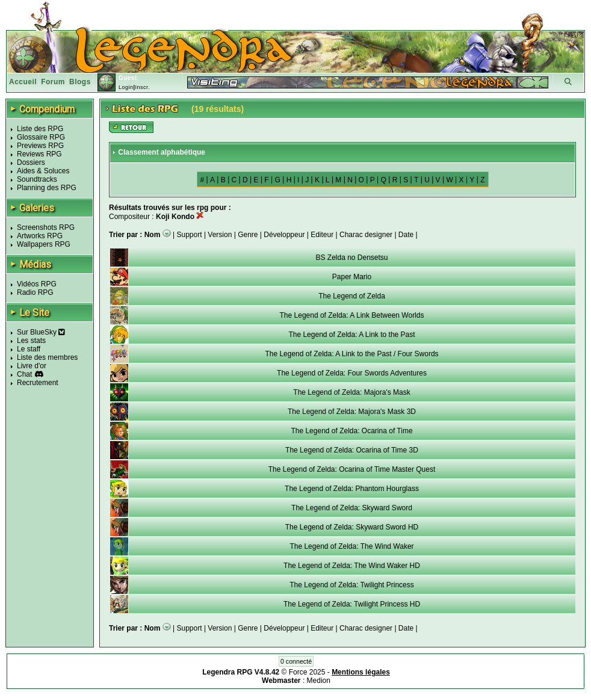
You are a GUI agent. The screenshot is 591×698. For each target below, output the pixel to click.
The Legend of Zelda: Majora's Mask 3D (352, 411)
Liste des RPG (40, 129)
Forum (53, 82)
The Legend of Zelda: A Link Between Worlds (352, 315)
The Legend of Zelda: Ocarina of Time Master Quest (351, 469)
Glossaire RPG (41, 137)
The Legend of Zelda (351, 296)
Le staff (28, 349)
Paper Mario (351, 277)
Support (189, 234)
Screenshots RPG (46, 227)
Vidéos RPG (37, 284)
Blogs (80, 82)
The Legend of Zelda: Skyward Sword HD (351, 527)
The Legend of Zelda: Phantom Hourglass (352, 488)
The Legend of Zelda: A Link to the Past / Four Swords (351, 354)
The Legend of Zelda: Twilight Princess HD (351, 604)
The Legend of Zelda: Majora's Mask (351, 392)
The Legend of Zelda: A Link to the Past (351, 334)
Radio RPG (35, 292)
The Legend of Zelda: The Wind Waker (351, 546)
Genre (248, 234)
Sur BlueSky (41, 332)
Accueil (23, 82)
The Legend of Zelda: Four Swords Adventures (352, 373)
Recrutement (37, 382)
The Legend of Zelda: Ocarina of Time (351, 431)
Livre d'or (31, 366)
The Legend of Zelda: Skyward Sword (351, 508)
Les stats (31, 340)
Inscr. (142, 87)
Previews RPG (40, 145)
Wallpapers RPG (43, 244)
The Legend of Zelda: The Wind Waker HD (351, 565)
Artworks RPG (40, 236)
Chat (24, 374)
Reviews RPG (39, 154)
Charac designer (365, 234)
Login (126, 87)
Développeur (284, 234)
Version (220, 234)
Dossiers (31, 162)
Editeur (322, 234)
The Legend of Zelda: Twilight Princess (351, 585)
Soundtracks (37, 179)
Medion (318, 680)
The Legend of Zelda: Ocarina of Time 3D (351, 450)
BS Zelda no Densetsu (351, 257)
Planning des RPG (46, 188)
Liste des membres (47, 357)
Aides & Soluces (43, 171)
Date (405, 234)
